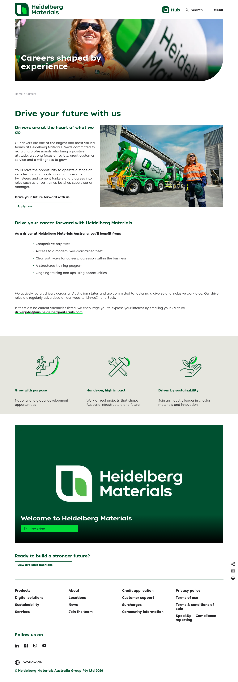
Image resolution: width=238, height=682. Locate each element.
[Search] (194, 9)
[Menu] (216, 9)
